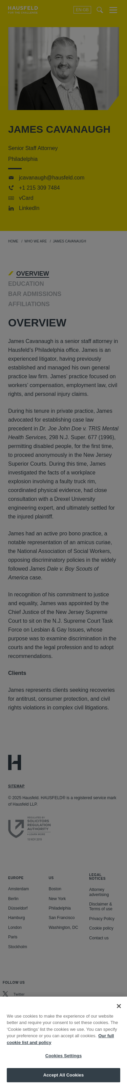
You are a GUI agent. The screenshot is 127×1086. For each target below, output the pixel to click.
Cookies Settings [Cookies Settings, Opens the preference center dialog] (63, 1063)
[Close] (118, 1013)
